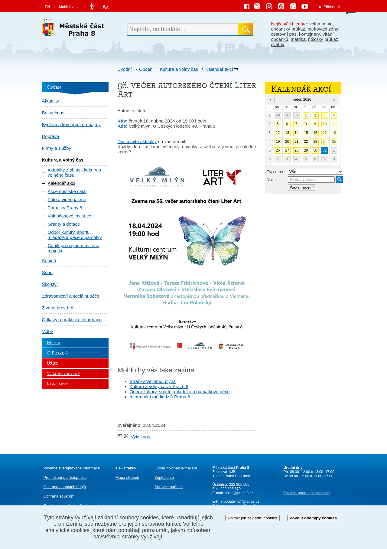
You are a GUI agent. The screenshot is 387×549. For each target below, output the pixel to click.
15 (306, 133)
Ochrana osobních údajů (65, 487)
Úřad (52, 363)
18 (334, 133)
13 (287, 133)
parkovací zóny (322, 28)
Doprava (50, 136)
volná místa (321, 23)
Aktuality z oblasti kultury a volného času (74, 172)
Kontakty (57, 383)
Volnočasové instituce (69, 215)
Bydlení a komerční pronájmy (71, 124)
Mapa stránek (127, 477)
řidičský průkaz (323, 39)
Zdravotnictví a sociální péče (70, 296)
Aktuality (50, 100)
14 (296, 133)
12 (278, 133)
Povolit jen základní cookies (252, 518)
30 (287, 115)
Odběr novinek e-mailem (175, 468)
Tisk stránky (125, 468)
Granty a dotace (64, 224)
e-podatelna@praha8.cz (239, 501)
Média (53, 342)
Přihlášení (332, 7)
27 (287, 150)
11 (334, 124)
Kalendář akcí (219, 69)
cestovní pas (284, 34)
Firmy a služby (56, 148)
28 (296, 150)
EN (47, 7)
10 (325, 124)
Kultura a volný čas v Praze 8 (159, 386)
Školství (50, 284)
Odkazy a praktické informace (72, 319)
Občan (145, 69)
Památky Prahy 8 (65, 207)
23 (315, 141)
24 (325, 141)
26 (278, 150)
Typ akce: (276, 171)
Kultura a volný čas (179, 69)
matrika (298, 39)
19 (278, 141)
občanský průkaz (288, 28)
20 (287, 141)
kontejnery (309, 34)
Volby (47, 331)
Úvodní (125, 69)
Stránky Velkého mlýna (153, 381)
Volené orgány (63, 373)
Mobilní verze (69, 7)
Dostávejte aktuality (137, 141)
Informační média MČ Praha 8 (160, 396)
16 (315, 133)
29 (278, 115)
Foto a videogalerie (67, 199)
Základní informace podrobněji (308, 493)
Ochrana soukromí (60, 496)
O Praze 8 (57, 353)
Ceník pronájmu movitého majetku (73, 248)
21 (296, 141)
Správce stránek (168, 487)
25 (334, 141)
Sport (47, 272)
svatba (278, 44)
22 (306, 141)
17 (325, 133)
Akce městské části (67, 191)
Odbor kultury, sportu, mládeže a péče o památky (75, 235)
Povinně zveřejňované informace (72, 468)
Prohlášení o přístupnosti (65, 477)
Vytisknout (141, 436)
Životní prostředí (58, 307)
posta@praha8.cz (239, 493)
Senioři (49, 260)
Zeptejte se (164, 477)
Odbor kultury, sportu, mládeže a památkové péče (180, 391)
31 (296, 115)
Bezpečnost (54, 112)
